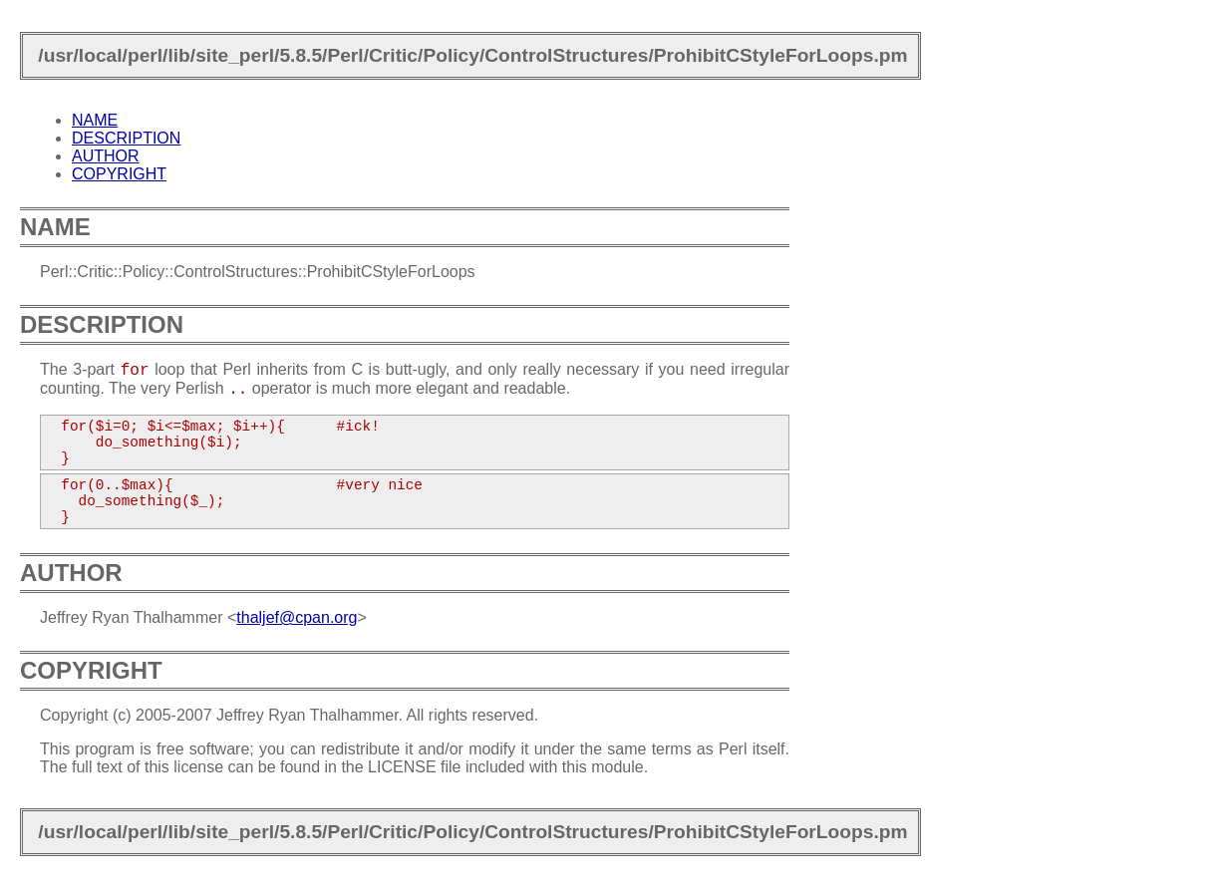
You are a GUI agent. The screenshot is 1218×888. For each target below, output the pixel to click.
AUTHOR (106, 156)
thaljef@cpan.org (296, 617)
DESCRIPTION (126, 138)
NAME (95, 120)
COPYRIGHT (119, 173)
